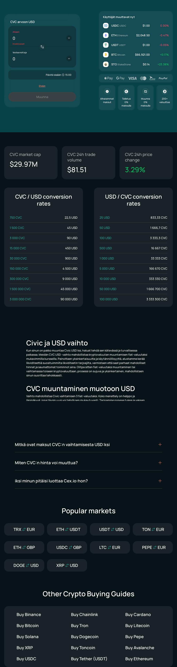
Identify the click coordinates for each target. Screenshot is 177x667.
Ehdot (42, 85)
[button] (88, 444)
